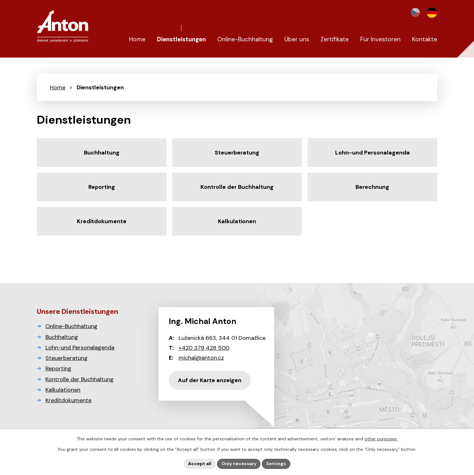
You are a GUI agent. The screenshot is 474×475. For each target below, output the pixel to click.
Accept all (199, 463)
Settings (276, 463)
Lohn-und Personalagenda (79, 347)
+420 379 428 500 (204, 348)
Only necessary (238, 463)
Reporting (58, 368)
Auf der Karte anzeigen (209, 380)
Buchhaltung (61, 337)
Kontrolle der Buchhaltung (79, 379)
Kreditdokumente (68, 400)
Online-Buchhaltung (71, 326)
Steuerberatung (66, 358)
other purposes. (381, 439)
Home (57, 87)
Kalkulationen (62, 390)
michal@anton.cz (201, 357)
